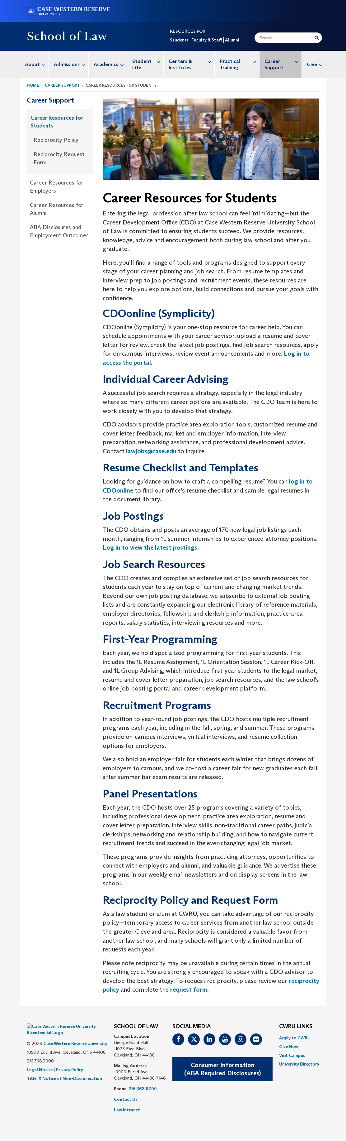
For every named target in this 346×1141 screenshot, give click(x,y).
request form (188, 989)
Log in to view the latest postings (150, 547)
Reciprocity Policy (56, 140)
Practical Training (240, 61)
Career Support (283, 61)
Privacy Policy (69, 1060)
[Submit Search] (317, 37)
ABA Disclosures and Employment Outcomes (59, 231)
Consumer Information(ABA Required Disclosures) (222, 1069)
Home (33, 85)
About (37, 64)
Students (179, 40)
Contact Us (125, 1099)
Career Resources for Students (56, 121)
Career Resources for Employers (56, 186)
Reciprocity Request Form (59, 158)
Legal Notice (40, 1060)
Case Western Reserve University (75, 1034)
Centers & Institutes (191, 61)
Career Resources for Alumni (56, 209)
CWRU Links (295, 1026)
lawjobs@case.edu (151, 451)
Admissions (71, 64)
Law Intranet (127, 1110)
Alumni (232, 40)
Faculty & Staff (206, 40)
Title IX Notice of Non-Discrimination (64, 1069)
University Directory (299, 1064)
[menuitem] (34, 64)
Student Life (147, 61)
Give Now (288, 1046)
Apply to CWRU (295, 1038)
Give (316, 64)
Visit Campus (292, 1055)
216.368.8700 (143, 1088)
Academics (110, 64)
